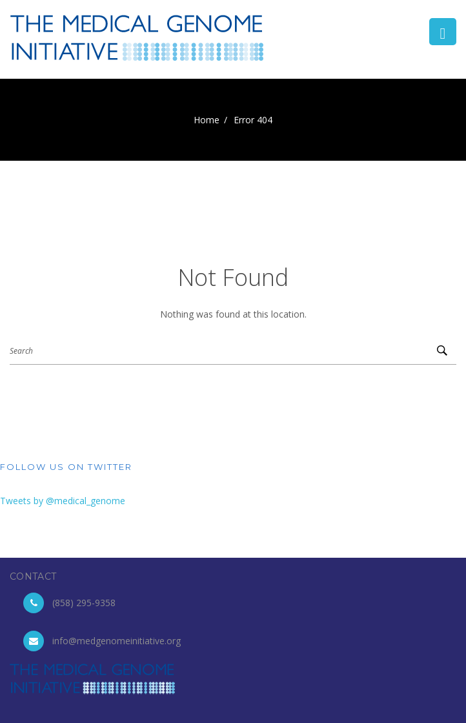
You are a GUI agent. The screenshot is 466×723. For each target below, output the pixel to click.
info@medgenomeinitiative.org (116, 641)
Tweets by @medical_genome (62, 500)
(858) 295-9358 (84, 602)
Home (206, 120)
